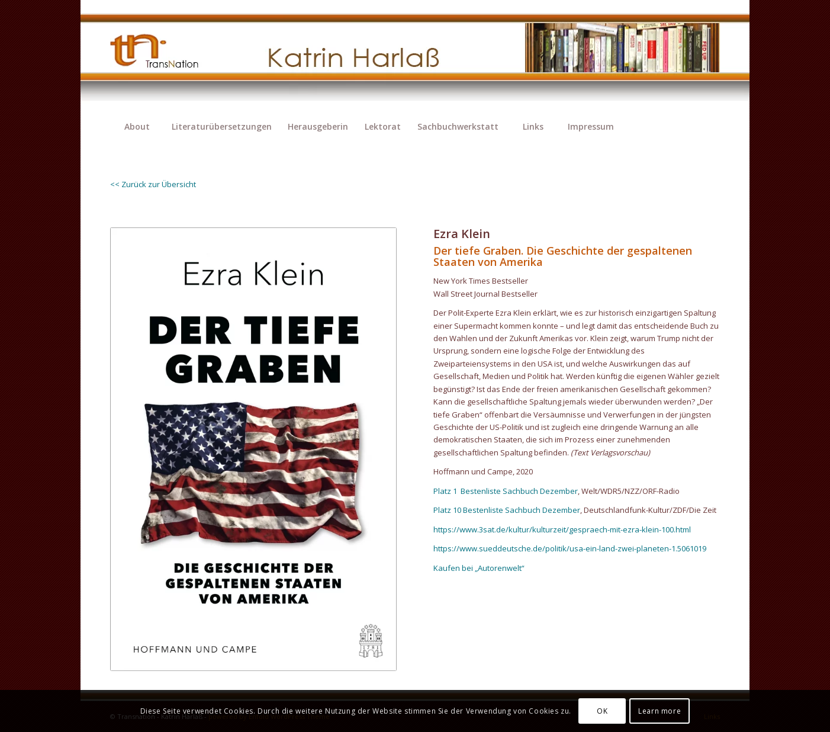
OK (602, 711)
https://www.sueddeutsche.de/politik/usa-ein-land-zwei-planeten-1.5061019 (569, 548)
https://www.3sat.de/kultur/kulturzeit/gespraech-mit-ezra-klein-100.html (562, 529)
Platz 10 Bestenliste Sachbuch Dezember (506, 510)
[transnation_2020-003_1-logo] (164, 56)
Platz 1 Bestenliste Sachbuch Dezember (505, 491)
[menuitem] (136, 127)
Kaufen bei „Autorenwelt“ (479, 568)
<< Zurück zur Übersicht (153, 184)
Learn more (659, 711)
